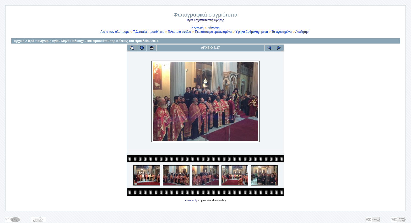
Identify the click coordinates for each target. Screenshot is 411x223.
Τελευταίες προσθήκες (148, 32)
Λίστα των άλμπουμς (114, 32)
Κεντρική (197, 28)
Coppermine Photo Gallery (212, 200)
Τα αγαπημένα (281, 32)
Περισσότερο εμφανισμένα (213, 32)
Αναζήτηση (303, 32)
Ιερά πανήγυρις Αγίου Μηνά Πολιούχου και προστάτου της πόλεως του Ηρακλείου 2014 (93, 41)
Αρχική (19, 41)
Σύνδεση (213, 28)
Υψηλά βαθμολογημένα (251, 32)
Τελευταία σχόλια (179, 32)
